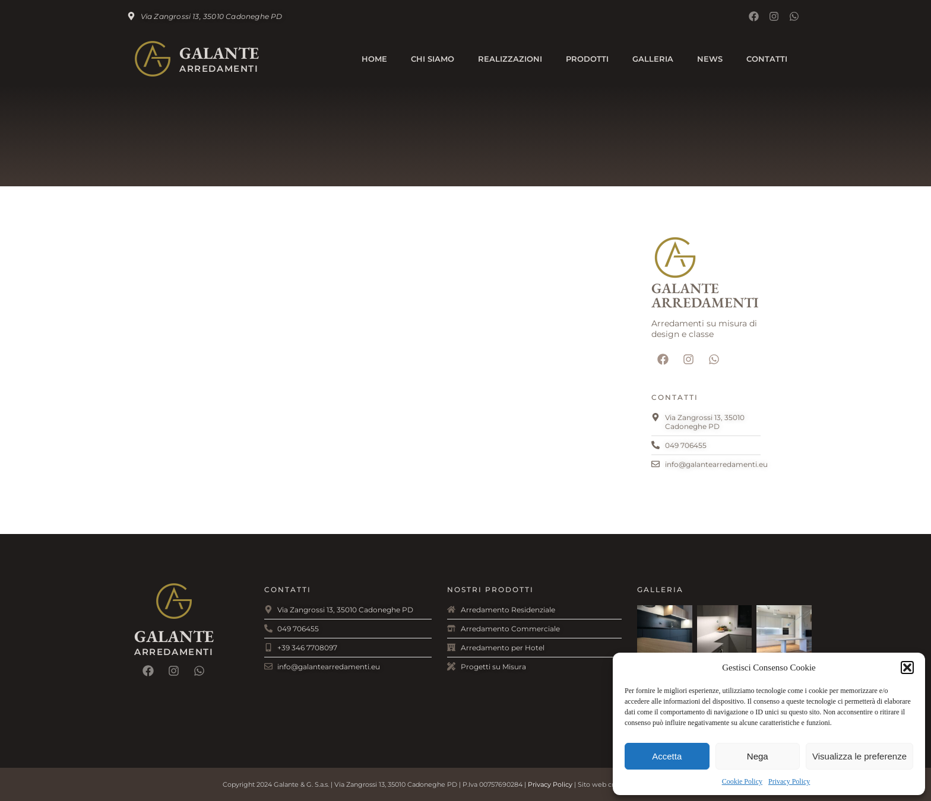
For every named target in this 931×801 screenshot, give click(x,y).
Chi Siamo (432, 58)
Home (374, 58)
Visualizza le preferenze (859, 756)
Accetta (667, 756)
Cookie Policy (742, 781)
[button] (907, 667)
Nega (757, 756)
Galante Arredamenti (705, 295)
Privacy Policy (789, 781)
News (710, 58)
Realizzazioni (510, 58)
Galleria (652, 58)
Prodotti (587, 58)
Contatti (766, 58)
